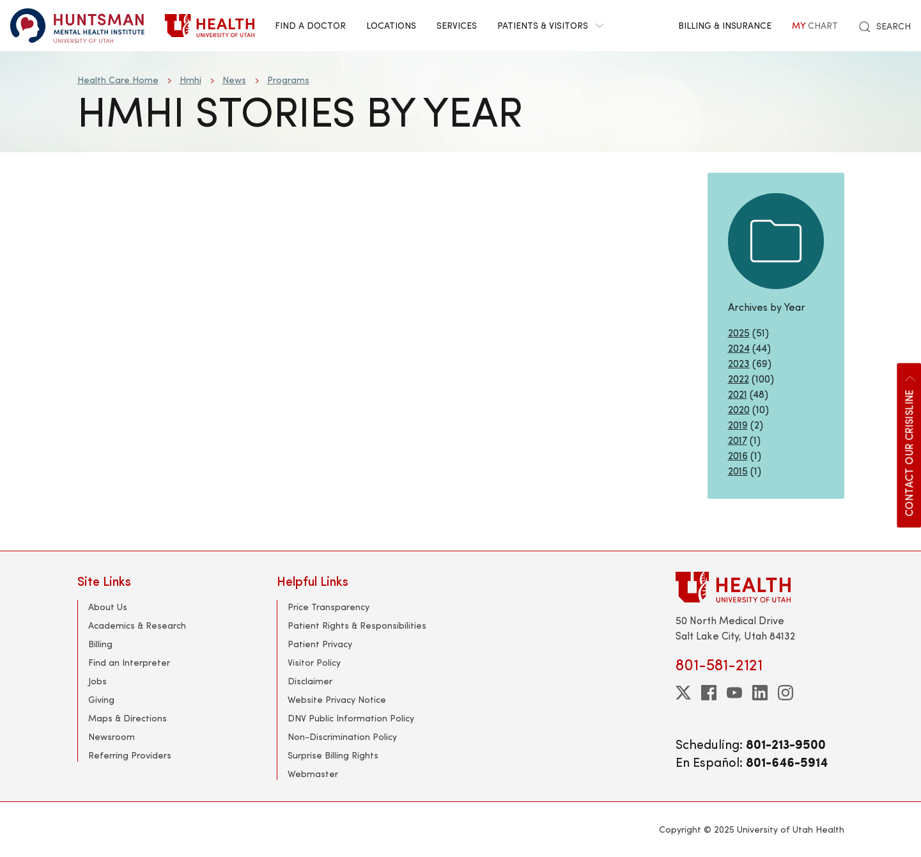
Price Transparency (328, 607)
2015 (738, 470)
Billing (100, 644)
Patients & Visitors (550, 25)
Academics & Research (137, 625)
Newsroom (111, 736)
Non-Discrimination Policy (342, 736)
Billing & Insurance (724, 25)
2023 (739, 363)
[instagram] (785, 692)
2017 (737, 439)
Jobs (97, 681)
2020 (739, 409)
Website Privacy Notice (337, 699)
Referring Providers (129, 755)
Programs (288, 80)
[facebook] (708, 692)
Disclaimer (310, 681)
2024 (739, 347)
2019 (738, 424)
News (234, 80)
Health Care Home (118, 80)
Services (457, 25)
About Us (107, 607)
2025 (739, 332)
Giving (101, 699)
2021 (737, 393)
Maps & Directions (127, 718)
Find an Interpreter (129, 662)
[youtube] (734, 692)
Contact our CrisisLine (908, 444)
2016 (738, 455)
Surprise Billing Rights (333, 755)
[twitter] (683, 692)
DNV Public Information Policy (351, 718)
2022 (738, 378)
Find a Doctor (310, 25)
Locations (391, 25)
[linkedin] (760, 692)
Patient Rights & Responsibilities (357, 625)
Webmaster (313, 773)
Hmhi (190, 80)
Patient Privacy (320, 644)
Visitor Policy (314, 662)
